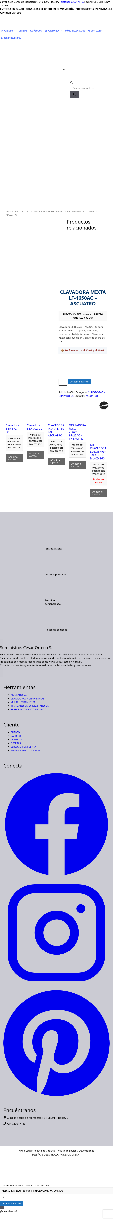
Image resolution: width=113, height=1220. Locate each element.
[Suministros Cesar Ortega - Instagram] (56, 985)
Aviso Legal (25, 1150)
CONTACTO (96, 30)
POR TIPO (10, 30)
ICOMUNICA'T (73, 1154)
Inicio (8, 211)
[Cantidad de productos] (63, 382)
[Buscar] (74, 94)
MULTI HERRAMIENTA (23, 702)
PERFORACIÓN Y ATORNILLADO (28, 709)
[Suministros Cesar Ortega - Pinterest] (56, 1096)
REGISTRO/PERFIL (12, 38)
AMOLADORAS (19, 694)
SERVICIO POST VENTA (23, 746)
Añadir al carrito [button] (13, 458)
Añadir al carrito (79, 381)
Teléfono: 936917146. (72, 1)
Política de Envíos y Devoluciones (75, 1150)
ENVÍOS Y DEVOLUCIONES (25, 750)
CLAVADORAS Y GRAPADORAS (46, 211)
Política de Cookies (44, 1150)
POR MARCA (54, 30)
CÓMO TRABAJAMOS (75, 30)
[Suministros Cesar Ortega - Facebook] (56, 876)
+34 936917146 (16, 1123)
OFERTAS (23, 30)
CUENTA (15, 732)
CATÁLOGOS (36, 30)
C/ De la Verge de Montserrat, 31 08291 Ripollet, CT (38, 1117)
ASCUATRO (92, 396)
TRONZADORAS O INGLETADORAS (30, 705)
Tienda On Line (21, 211)
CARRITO (16, 736)
